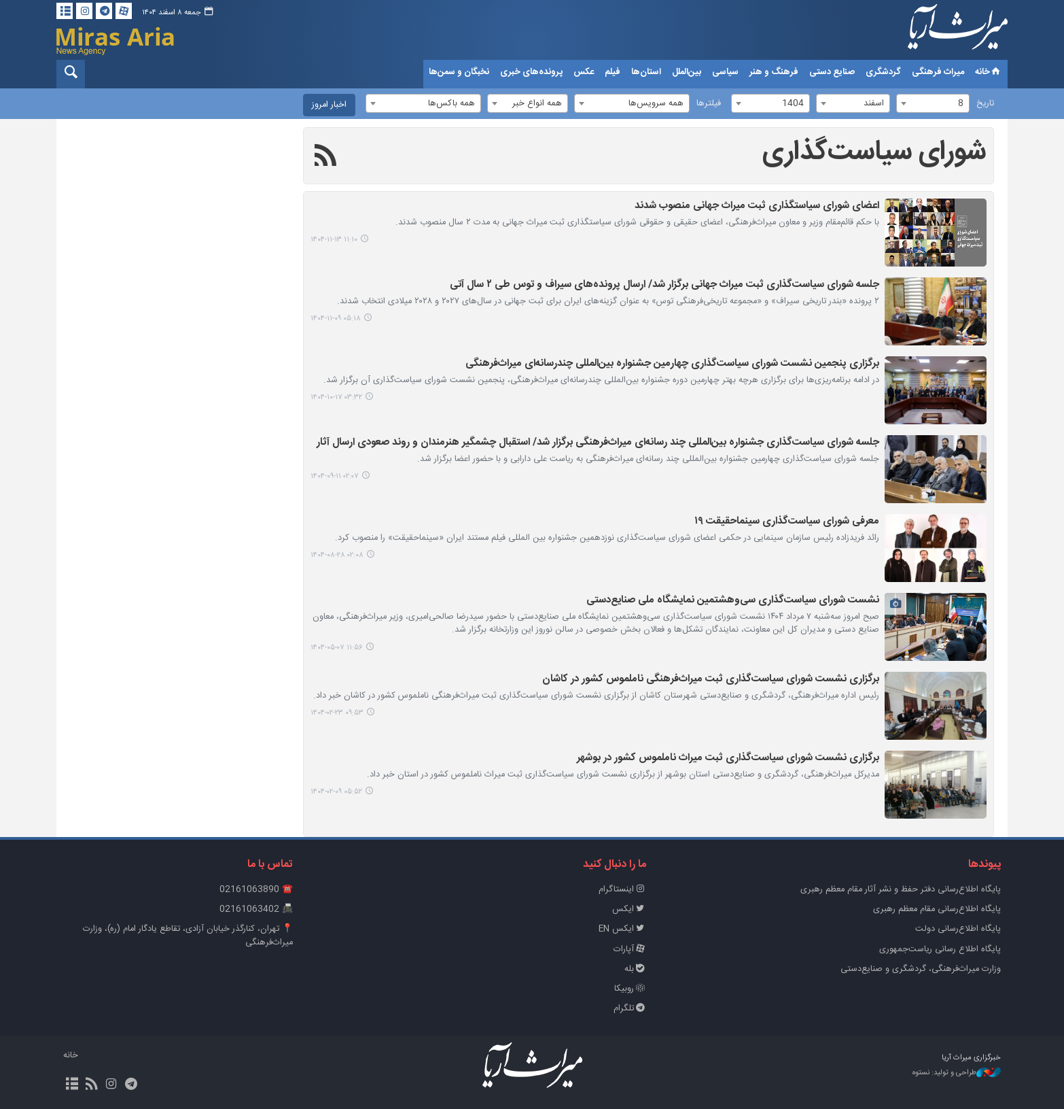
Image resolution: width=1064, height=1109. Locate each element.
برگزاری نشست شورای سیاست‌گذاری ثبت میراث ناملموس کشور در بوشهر (728, 758)
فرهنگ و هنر (773, 72)
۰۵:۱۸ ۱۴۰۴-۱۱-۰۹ (336, 318)
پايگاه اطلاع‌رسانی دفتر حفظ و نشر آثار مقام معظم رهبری (900, 890)
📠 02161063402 (256, 909)
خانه (988, 72)
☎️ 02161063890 (256, 890)
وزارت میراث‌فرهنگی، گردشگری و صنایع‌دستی (920, 969)
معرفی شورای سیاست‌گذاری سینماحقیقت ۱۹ (786, 522)
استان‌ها (646, 72)
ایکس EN (623, 929)
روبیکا (631, 989)
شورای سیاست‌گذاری (874, 152)
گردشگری (883, 72)
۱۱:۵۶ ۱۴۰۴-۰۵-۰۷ (337, 647)
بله (636, 969)
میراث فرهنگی (938, 72)
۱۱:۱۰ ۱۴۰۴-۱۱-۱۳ (334, 239)
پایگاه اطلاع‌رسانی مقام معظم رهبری (937, 909)
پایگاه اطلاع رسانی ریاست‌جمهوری (940, 949)
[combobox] (933, 103)
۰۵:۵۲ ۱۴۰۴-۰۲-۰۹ (336, 791)
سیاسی (725, 72)
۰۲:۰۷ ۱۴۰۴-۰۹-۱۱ (335, 476)
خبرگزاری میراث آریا (940, 32)
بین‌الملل (686, 72)
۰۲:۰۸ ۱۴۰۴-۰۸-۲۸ (337, 555)
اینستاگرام (623, 890)
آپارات (630, 949)
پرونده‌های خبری (531, 72)
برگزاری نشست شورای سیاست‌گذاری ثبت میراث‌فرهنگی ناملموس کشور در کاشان (710, 679)
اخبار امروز (329, 105)
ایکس (630, 909)
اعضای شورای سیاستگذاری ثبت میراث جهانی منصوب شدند (757, 206)
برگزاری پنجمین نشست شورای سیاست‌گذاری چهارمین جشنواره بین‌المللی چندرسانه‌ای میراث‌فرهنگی (672, 364)
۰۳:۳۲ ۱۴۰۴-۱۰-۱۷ (336, 397)
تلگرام (630, 1009)
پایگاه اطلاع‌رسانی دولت (958, 929)
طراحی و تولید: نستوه (956, 1073)
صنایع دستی (832, 72)
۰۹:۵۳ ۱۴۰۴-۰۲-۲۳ (337, 712)
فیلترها (708, 104)
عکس (583, 72)
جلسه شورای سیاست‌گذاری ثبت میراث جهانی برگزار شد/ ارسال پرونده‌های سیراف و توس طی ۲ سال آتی (664, 285)
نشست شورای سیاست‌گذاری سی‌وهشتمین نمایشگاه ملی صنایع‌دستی (732, 601)
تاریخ (985, 104)
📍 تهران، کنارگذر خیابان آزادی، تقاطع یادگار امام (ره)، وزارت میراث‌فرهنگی (188, 935)
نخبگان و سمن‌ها (459, 72)
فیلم (612, 72)
